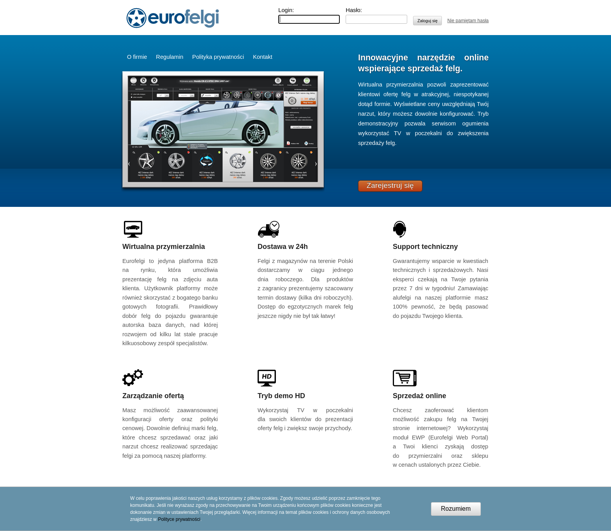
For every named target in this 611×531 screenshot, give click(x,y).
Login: (286, 10)
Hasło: (354, 10)
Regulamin (169, 57)
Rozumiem (456, 508)
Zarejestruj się (390, 185)
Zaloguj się (427, 20)
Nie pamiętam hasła (468, 20)
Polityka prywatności (218, 57)
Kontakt (262, 57)
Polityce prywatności (179, 519)
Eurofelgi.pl (172, 18)
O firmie (137, 57)
